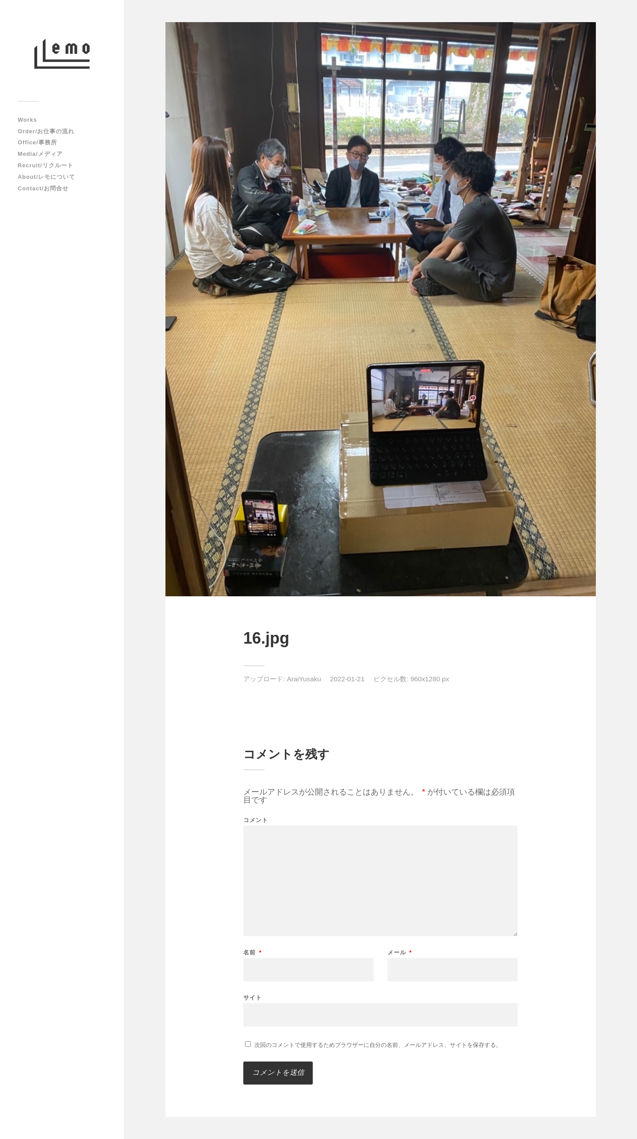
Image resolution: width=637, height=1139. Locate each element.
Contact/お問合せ (43, 188)
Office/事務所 (37, 142)
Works (27, 119)
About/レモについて (46, 177)
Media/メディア (40, 154)
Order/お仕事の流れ (46, 131)
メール (400, 952)
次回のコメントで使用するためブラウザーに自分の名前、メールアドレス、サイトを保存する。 (378, 1045)
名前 (252, 952)
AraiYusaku (304, 679)
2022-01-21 (347, 679)
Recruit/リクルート (45, 165)
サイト (252, 997)
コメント (255, 820)
